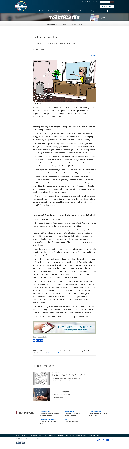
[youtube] (94, 56)
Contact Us (95, 1)
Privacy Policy (25, 435)
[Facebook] (34, 340)
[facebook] (89, 56)
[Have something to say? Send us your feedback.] (64, 328)
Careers (78, 435)
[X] (37, 340)
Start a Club (88, 1)
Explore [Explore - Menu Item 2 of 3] (64, 24)
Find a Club (81, 1)
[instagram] (95, 56)
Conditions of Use (36, 435)
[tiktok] (91, 56)
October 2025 (48, 33)
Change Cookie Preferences (91, 435)
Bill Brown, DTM (39, 50)
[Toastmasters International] (21, 6)
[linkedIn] (39, 340)
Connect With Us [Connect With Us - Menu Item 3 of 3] (77, 24)
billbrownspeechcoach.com (54, 352)
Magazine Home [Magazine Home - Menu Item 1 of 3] (52, 24)
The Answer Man (37, 33)
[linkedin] (92, 56)
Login (75, 1)
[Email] (42, 340)
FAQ (17, 435)
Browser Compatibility (50, 435)
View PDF (103, 19)
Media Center (70, 435)
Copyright (61, 435)
